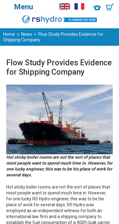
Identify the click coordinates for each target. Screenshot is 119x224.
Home (9, 34)
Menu (23, 7)
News (26, 34)
